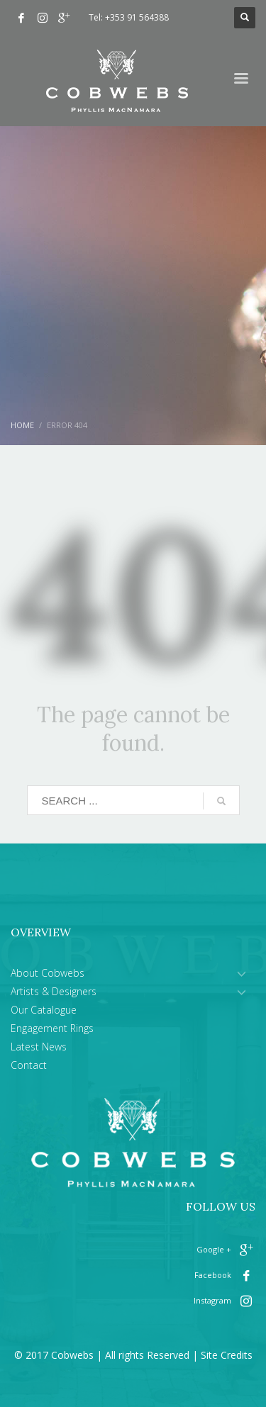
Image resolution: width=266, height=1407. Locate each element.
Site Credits (227, 1355)
